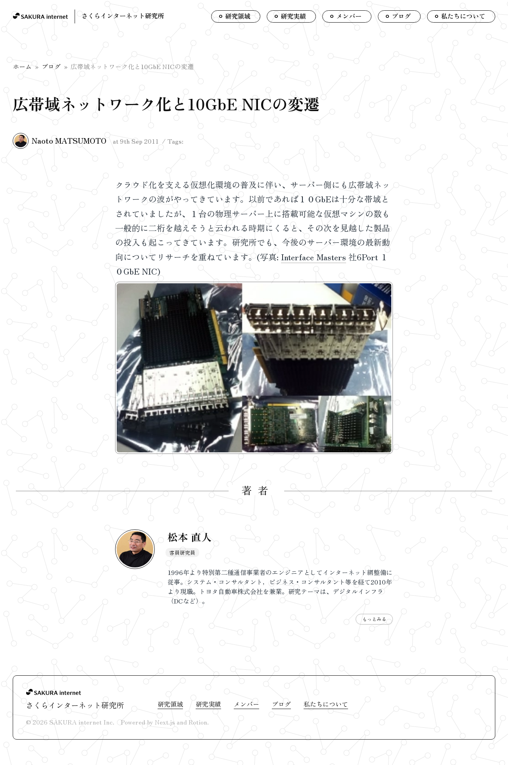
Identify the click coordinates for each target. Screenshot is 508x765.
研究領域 (170, 704)
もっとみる (374, 618)
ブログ (51, 66)
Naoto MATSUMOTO (69, 140)
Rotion (198, 722)
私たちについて (326, 704)
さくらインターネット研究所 (122, 15)
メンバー (246, 704)
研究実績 (208, 704)
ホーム (22, 66)
